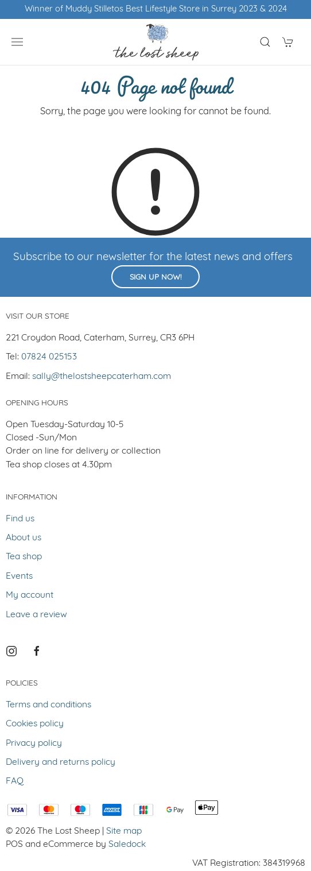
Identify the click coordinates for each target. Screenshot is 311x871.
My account (29, 595)
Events (19, 576)
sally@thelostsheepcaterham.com (101, 376)
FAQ (15, 781)
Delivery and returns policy (60, 762)
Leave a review (36, 615)
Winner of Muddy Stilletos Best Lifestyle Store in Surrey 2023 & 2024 (156, 9)
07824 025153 (49, 357)
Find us (20, 519)
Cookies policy (35, 724)
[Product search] (265, 42)
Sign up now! (155, 277)
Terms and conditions (48, 705)
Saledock (127, 844)
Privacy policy (34, 743)
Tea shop (24, 557)
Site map (124, 831)
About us (23, 538)
